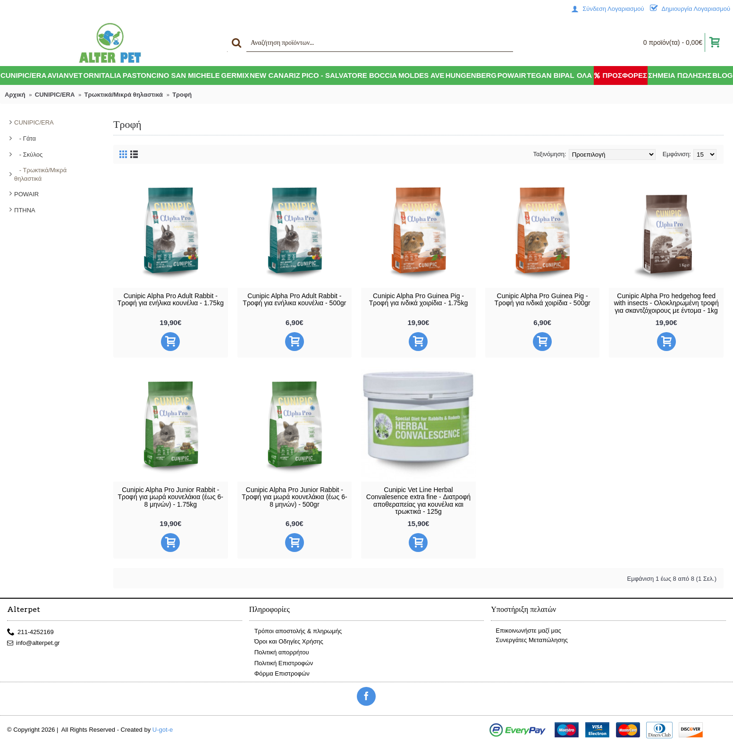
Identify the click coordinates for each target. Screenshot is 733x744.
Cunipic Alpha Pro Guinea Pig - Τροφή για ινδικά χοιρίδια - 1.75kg (418, 299)
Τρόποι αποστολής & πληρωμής (295, 631)
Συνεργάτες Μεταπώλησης (529, 640)
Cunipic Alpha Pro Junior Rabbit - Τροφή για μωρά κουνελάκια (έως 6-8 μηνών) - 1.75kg (171, 497)
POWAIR (26, 194)
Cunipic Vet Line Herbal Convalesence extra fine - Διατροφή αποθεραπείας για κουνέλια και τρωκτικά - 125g (418, 500)
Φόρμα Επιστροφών (279, 674)
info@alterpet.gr (33, 643)
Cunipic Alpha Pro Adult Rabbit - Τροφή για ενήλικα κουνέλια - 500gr (294, 299)
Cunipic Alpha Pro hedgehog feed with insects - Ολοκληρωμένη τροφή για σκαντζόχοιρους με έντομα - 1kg (666, 303)
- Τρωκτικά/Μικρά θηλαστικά (40, 174)
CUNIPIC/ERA (34, 122)
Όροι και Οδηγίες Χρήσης (286, 642)
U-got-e (162, 729)
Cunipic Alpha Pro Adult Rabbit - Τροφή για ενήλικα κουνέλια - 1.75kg (171, 299)
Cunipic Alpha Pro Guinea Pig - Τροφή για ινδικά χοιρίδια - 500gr (542, 299)
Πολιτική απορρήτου (279, 653)
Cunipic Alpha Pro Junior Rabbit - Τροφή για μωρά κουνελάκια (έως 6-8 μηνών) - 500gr (294, 497)
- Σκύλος (28, 154)
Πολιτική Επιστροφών (281, 663)
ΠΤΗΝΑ (24, 210)
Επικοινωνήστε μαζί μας (526, 630)
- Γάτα (25, 138)
